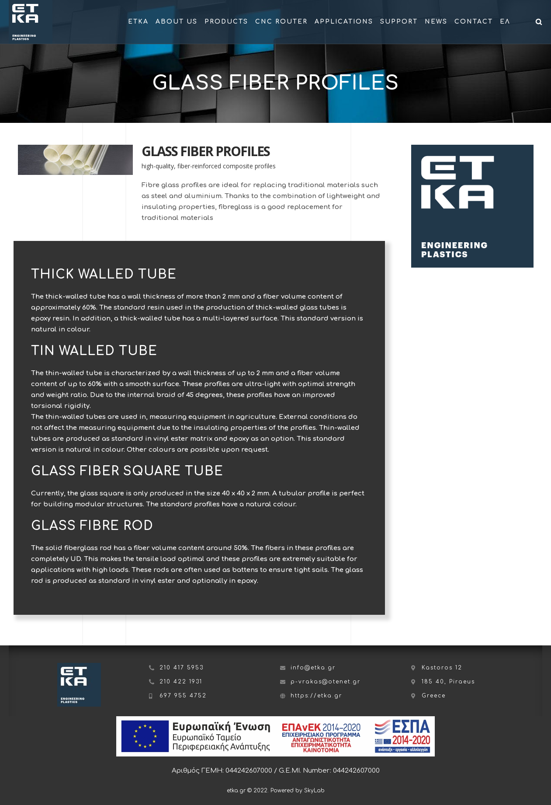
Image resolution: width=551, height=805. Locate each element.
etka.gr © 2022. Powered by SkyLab (276, 791)
